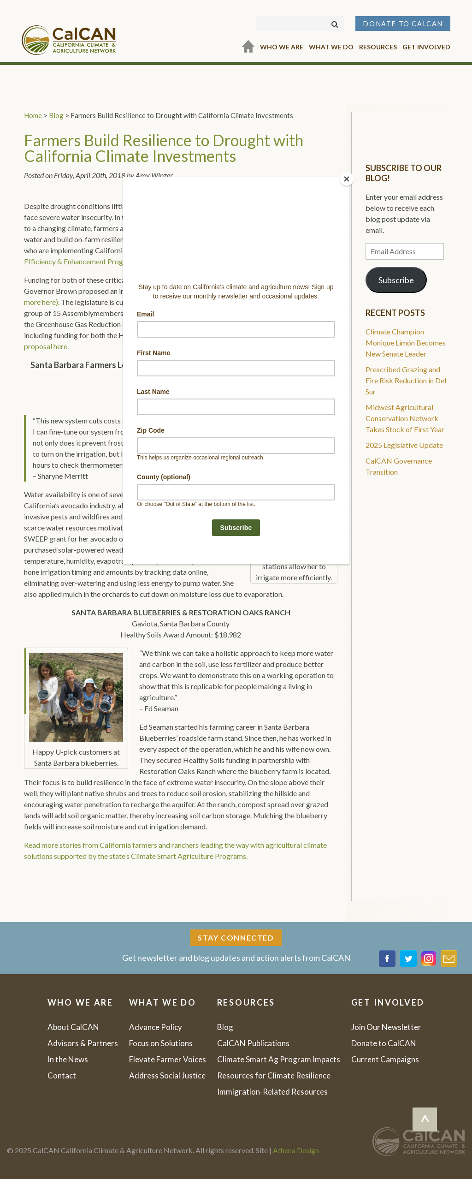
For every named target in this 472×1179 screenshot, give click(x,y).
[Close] (347, 179)
